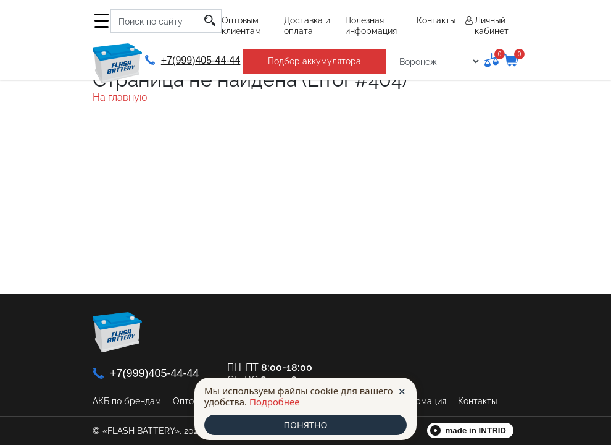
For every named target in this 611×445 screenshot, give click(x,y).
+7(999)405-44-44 (192, 60)
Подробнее (274, 401)
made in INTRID (476, 430)
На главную (120, 97)
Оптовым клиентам (241, 25)
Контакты (436, 20)
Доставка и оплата (307, 25)
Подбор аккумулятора (313, 61)
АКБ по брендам (127, 401)
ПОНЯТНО (305, 424)
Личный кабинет (492, 25)
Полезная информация (371, 25)
